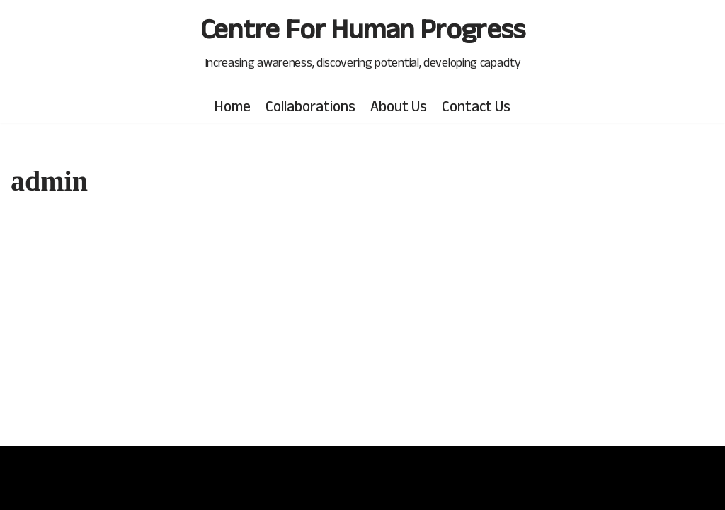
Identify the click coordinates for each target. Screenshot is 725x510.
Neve (26, 466)
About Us (398, 106)
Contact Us (476, 106)
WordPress (43, 489)
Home (233, 106)
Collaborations (310, 106)
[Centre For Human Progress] (362, 40)
